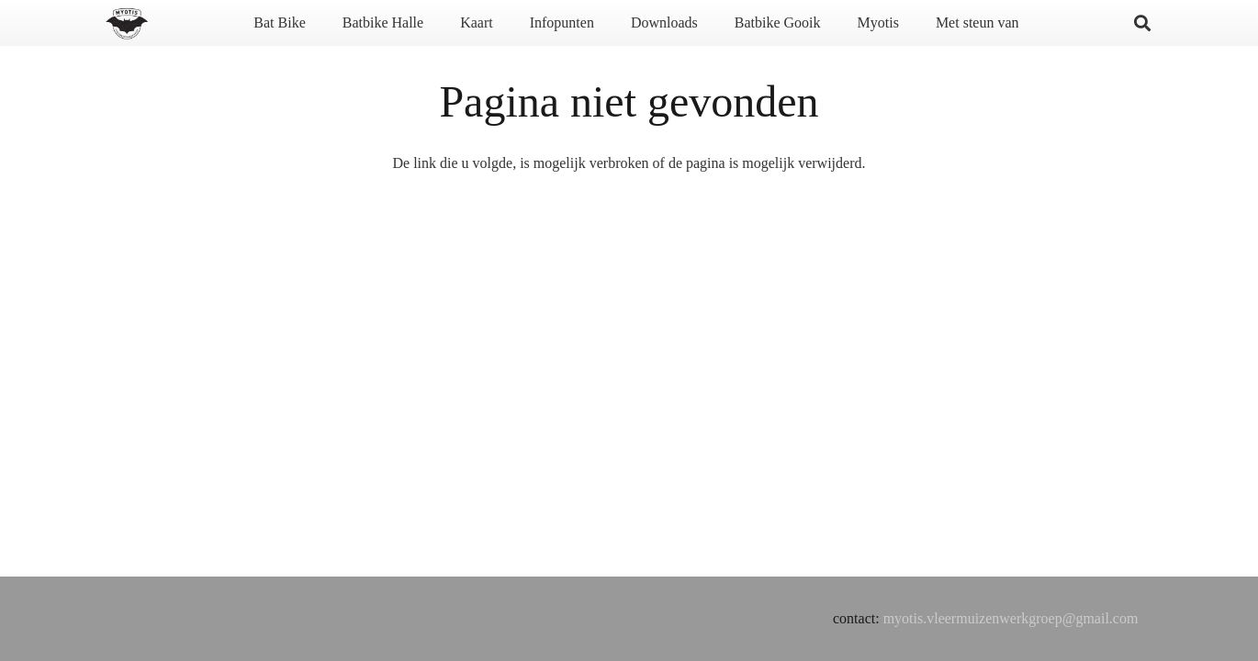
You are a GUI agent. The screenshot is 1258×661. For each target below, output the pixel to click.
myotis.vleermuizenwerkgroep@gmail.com (1011, 618)
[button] (1142, 23)
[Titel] (127, 23)
